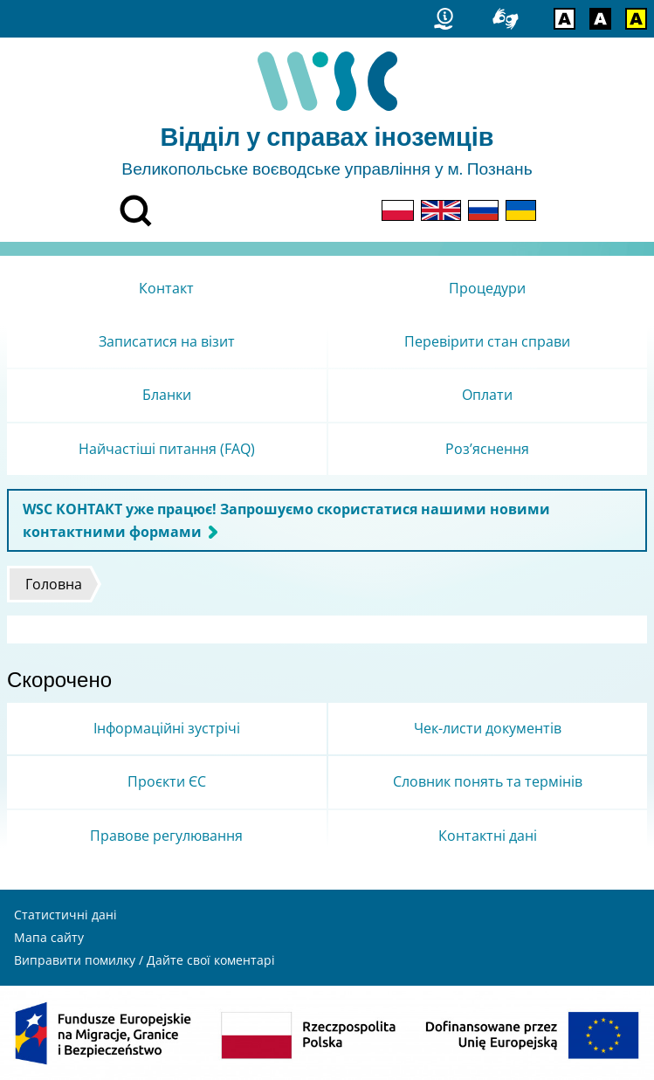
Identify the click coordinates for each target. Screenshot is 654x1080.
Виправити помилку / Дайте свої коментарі (144, 960)
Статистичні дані (65, 914)
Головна (53, 584)
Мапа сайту (49, 937)
